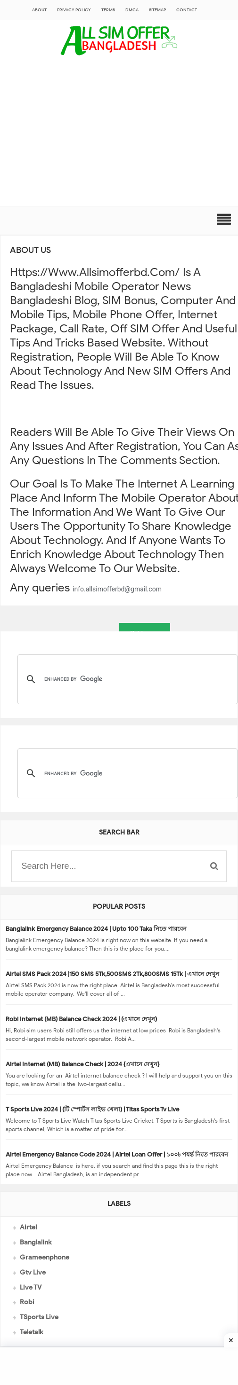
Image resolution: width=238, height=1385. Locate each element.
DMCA (132, 10)
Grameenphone (44, 1257)
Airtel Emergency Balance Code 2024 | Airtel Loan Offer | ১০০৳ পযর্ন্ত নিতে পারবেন (117, 1154)
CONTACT (186, 10)
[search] (126, 679)
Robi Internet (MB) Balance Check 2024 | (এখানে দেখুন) (81, 1019)
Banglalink (35, 1242)
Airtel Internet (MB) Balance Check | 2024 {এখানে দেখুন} (82, 1064)
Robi (27, 1302)
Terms (108, 10)
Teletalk (31, 1332)
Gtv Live (33, 1272)
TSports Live (39, 1317)
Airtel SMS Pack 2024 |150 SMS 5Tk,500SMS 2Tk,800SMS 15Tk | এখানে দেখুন (112, 974)
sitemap (157, 10)
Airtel (28, 1227)
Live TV (30, 1287)
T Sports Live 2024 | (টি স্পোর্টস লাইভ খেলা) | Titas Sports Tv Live (92, 1109)
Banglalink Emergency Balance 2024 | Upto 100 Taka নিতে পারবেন (96, 929)
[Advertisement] (119, 135)
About (39, 10)
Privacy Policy (74, 10)
